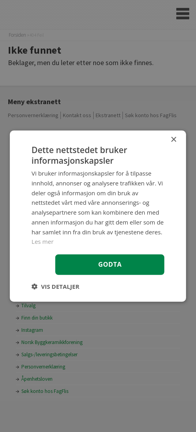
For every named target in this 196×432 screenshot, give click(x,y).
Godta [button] (110, 264)
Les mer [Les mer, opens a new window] (43, 241)
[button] (55, 286)
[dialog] (98, 215)
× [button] (173, 139)
